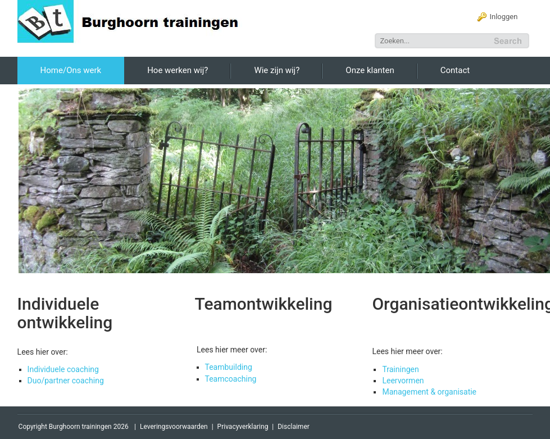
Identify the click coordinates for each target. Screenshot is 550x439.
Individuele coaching (63, 369)
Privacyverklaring (243, 427)
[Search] (433, 41)
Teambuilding (228, 367)
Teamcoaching (231, 378)
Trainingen (400, 369)
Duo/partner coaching (66, 380)
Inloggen (503, 16)
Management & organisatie (429, 391)
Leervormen (403, 380)
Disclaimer (294, 427)
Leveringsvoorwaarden (174, 427)
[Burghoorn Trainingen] (134, 20)
